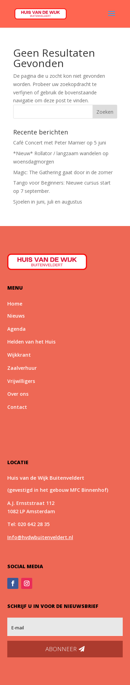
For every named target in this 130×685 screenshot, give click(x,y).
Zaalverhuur (22, 368)
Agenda (16, 329)
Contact (17, 407)
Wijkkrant (19, 354)
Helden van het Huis (31, 341)
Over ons (17, 394)
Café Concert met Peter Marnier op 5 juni (59, 142)
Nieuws (16, 315)
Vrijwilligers (21, 381)
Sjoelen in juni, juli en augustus (47, 201)
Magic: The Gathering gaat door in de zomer (63, 172)
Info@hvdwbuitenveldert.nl (40, 537)
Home (15, 303)
